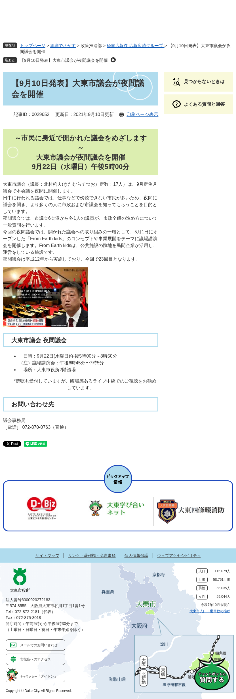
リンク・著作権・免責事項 (92, 555)
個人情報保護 (136, 555)
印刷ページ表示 (142, 114)
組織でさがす (63, 45)
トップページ (32, 45)
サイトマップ (47, 555)
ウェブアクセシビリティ (179, 555)
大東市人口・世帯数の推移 (209, 611)
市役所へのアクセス (35, 659)
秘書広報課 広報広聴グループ (135, 45)
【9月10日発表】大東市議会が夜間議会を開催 (64, 60)
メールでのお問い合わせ (39, 645)
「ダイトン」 (39, 676)
